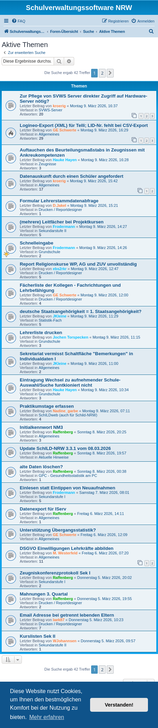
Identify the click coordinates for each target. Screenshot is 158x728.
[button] (110, 73)
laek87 (58, 620)
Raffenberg (63, 432)
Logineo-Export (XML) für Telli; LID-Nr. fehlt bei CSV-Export (84, 125)
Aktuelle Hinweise (53, 457)
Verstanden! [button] (119, 705)
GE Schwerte (64, 130)
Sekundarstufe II (52, 231)
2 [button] (102, 73)
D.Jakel (59, 205)
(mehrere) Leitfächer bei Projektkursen (62, 221)
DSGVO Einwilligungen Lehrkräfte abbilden (66, 548)
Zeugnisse (47, 164)
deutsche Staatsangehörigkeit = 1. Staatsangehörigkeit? (80, 311)
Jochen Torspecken (70, 337)
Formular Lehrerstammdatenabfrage (59, 200)
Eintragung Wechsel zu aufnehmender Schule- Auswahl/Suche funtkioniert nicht (70, 382)
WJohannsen (64, 641)
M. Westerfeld (65, 553)
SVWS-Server (50, 110)
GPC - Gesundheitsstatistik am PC (67, 475)
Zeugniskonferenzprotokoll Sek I (55, 572)
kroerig (59, 106)
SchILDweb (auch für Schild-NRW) (67, 415)
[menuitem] (18, 21)
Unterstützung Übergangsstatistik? (58, 530)
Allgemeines (48, 134)
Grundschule (49, 252)
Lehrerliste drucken (41, 332)
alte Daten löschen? (41, 466)
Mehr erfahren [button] (46, 717)
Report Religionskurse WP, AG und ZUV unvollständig (78, 264)
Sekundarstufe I (51, 497)
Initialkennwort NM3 (41, 427)
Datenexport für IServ (43, 509)
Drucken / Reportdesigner (60, 210)
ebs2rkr (60, 269)
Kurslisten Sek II (37, 636)
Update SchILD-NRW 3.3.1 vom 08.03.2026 (65, 448)
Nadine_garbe (65, 411)
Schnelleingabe (36, 243)
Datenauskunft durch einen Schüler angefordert (71, 176)
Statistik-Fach (50, 320)
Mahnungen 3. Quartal (44, 594)
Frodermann (64, 226)
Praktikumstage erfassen (47, 406)
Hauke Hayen (65, 160)
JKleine (59, 316)
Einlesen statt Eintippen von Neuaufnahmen (67, 487)
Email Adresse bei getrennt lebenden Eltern (67, 615)
